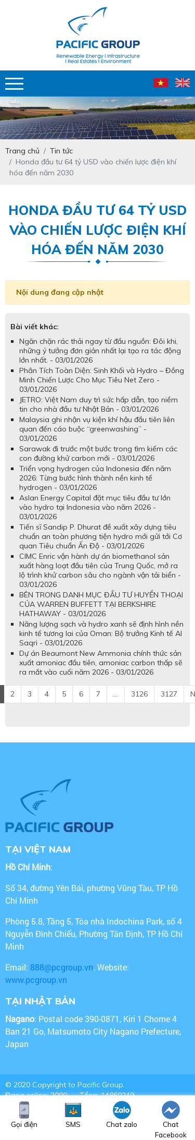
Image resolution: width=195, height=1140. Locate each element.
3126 (139, 694)
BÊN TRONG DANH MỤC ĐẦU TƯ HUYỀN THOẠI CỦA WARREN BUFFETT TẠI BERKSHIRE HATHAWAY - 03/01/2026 (101, 604)
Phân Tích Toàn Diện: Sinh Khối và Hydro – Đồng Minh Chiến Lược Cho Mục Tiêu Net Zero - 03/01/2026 (101, 380)
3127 (169, 694)
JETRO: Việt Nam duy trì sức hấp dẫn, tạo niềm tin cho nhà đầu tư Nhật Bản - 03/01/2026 (98, 404)
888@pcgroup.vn (61, 967)
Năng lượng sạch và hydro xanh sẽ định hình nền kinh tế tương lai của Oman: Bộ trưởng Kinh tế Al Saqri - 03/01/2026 (101, 633)
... (115, 694)
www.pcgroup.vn (37, 979)
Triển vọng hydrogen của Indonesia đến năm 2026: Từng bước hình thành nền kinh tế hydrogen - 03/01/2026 (95, 478)
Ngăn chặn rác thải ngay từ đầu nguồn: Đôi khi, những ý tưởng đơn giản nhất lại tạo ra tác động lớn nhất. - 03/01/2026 (100, 351)
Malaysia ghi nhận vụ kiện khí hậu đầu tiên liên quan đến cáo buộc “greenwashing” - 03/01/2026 (97, 429)
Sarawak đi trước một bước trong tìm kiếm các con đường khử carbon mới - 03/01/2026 (98, 453)
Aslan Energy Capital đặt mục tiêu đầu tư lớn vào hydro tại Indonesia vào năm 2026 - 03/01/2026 (95, 507)
